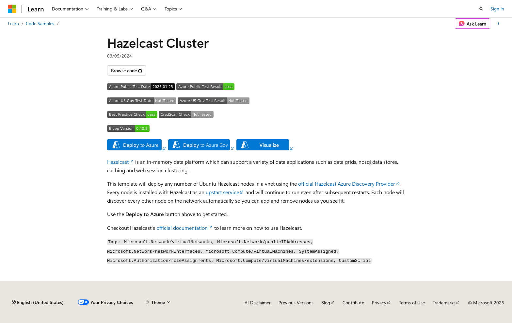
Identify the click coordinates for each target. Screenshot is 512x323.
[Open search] (481, 9)
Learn (13, 23)
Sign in (497, 9)
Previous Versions (296, 302)
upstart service (222, 192)
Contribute (353, 302)
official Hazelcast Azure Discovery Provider (346, 183)
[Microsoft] (12, 9)
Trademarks (444, 302)
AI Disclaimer (258, 302)
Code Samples (40, 23)
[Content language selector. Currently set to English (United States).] (38, 302)
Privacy (379, 302)
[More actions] (498, 23)
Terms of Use (412, 302)
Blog (325, 302)
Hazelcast (118, 161)
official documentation (182, 227)
